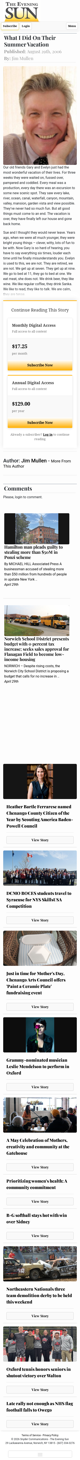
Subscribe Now (40, 365)
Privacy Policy (50, 1435)
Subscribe (10, 26)
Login (26, 26)
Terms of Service (31, 1435)
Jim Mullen (34, 461)
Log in (47, 434)
